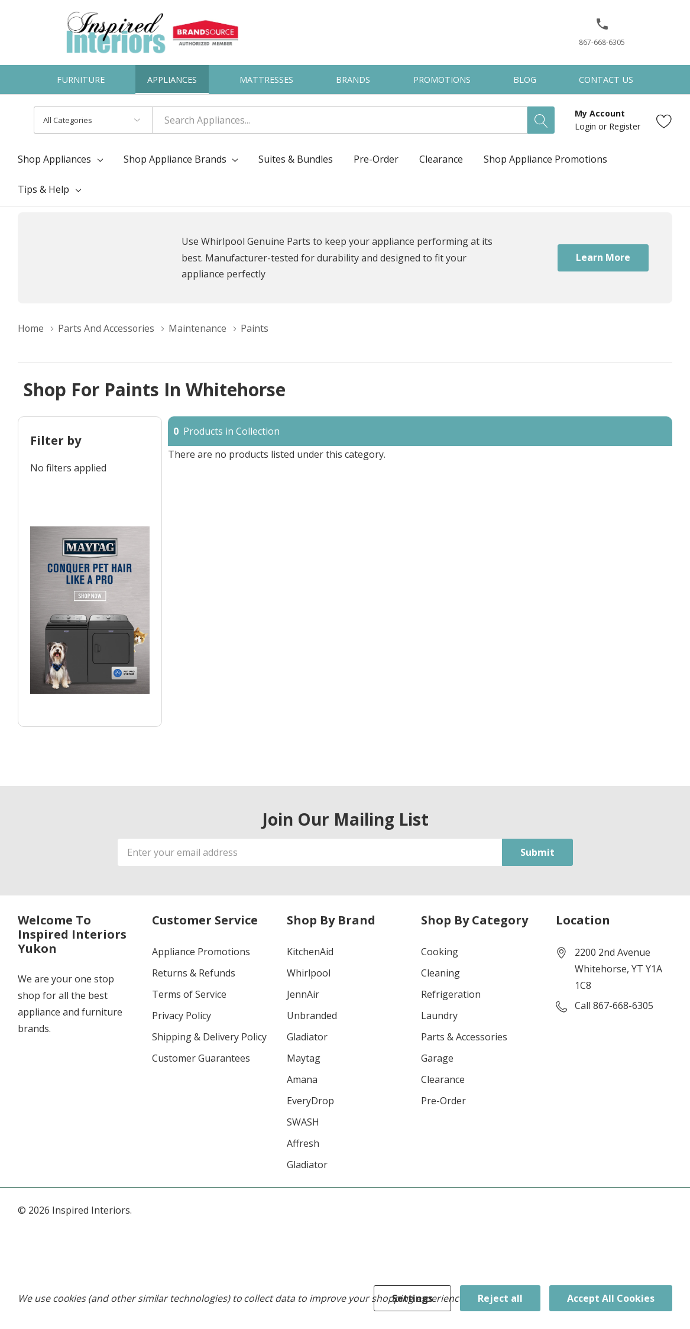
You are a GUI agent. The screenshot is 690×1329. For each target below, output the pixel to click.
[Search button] (541, 120)
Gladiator (307, 1036)
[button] (602, 29)
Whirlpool (309, 972)
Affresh (303, 1143)
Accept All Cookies (611, 1298)
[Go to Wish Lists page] (664, 120)
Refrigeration (451, 994)
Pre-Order (443, 1100)
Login (586, 126)
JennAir (303, 994)
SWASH (303, 1121)
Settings (412, 1298)
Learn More (603, 257)
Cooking (439, 951)
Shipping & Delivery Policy (209, 1036)
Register (624, 126)
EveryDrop (310, 1100)
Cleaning (440, 972)
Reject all (500, 1298)
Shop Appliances (54, 159)
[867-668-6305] (602, 36)
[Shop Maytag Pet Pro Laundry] (90, 610)
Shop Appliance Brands (175, 159)
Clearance (443, 1079)
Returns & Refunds (193, 972)
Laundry (439, 1015)
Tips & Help (43, 189)
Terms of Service (189, 994)
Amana (302, 1079)
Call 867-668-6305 (614, 1005)
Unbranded (312, 1015)
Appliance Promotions (201, 951)
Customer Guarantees (201, 1058)
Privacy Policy (181, 1015)
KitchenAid (310, 951)
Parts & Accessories (464, 1036)
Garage (437, 1058)
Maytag (303, 1058)
